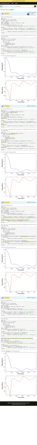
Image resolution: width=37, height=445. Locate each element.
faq (11, 403)
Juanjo (31, 13)
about (9, 403)
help (14, 403)
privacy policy (19, 403)
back (12, 10)
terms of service (26, 403)
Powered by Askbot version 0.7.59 (18, 404)
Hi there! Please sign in (5, 3)
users (16, 3)
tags (12, 3)
